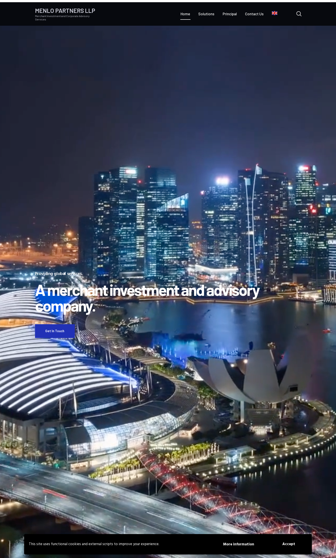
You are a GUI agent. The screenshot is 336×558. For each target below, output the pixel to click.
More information (238, 544)
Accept (288, 544)
